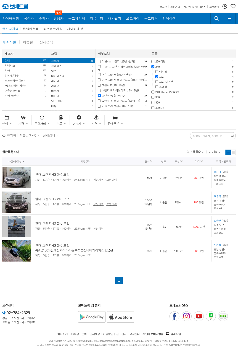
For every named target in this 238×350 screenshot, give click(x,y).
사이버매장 (75, 28)
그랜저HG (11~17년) (114, 95)
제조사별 (9, 42)
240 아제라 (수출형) (167, 92)
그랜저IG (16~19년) (113, 85)
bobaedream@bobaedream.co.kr (116, 341)
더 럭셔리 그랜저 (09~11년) (118, 106)
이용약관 (108, 334)
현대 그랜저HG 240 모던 (52, 174)
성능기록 (98, 179)
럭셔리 (163, 71)
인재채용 (95, 334)
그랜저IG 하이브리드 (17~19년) (120, 90)
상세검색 (46, 42)
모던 (161, 76)
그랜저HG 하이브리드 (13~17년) (121, 101)
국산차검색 (10, 28)
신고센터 (121, 334)
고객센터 (134, 334)
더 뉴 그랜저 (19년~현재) (117, 74)
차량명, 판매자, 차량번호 (207, 136)
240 (157, 66)
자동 (37, 179)
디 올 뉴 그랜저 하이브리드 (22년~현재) (121, 68)
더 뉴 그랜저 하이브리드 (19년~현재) (123, 80)
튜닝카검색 (31, 28)
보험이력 (111, 179)
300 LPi (159, 107)
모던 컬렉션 (166, 81)
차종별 (28, 42)
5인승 (46, 179)
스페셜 (163, 86)
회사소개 (62, 334)
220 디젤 (160, 61)
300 (157, 97)
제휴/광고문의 (79, 334)
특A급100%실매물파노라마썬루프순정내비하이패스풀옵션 (74, 250)
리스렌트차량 (53, 28)
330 (157, 102)
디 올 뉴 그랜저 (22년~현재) (118, 61)
